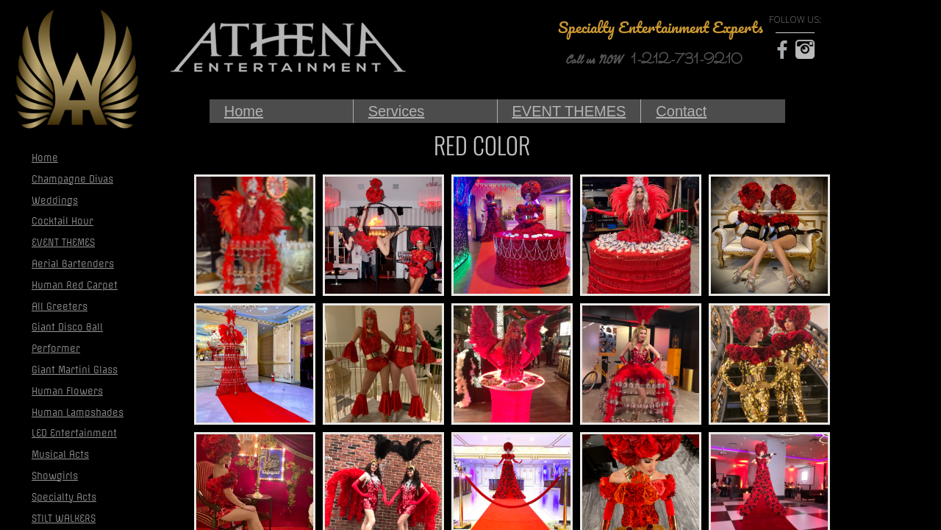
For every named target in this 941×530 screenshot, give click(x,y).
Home (243, 111)
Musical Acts (60, 454)
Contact (681, 111)
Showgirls (55, 475)
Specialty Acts (64, 497)
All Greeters (59, 306)
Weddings (55, 200)
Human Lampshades (78, 412)
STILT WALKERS (64, 518)
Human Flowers (67, 391)
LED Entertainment (74, 433)
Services (396, 111)
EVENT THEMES (569, 111)
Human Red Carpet (75, 285)
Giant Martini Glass (75, 369)
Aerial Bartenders (73, 263)
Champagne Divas (72, 179)
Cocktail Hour (62, 221)
